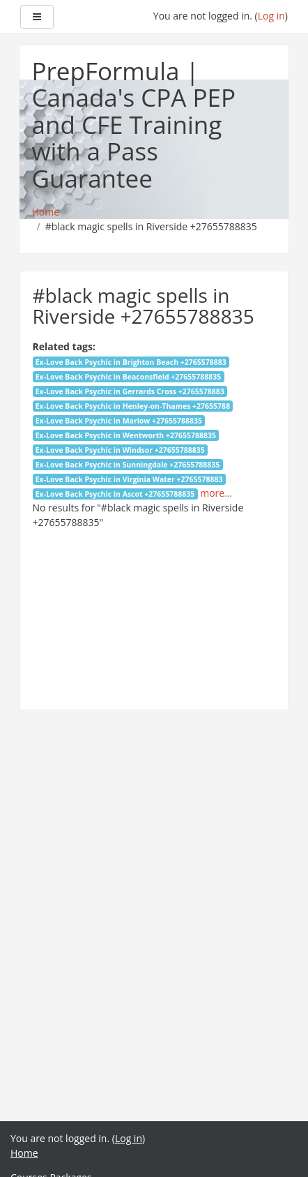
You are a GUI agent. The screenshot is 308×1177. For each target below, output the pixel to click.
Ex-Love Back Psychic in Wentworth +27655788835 (126, 435)
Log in (271, 15)
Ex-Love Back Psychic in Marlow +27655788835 (119, 421)
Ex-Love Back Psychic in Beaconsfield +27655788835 (129, 377)
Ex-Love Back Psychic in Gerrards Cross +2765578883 (130, 391)
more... (216, 493)
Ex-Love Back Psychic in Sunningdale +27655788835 (128, 465)
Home (24, 1153)
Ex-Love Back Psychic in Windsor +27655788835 (120, 450)
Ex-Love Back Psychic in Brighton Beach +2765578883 (131, 362)
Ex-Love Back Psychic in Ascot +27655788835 (115, 494)
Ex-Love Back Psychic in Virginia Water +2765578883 (129, 479)
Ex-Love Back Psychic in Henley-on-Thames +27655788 (133, 406)
